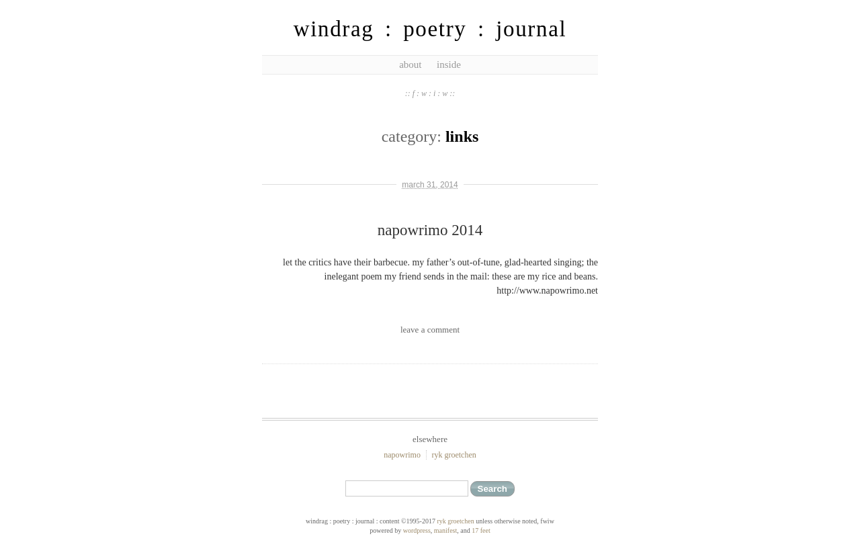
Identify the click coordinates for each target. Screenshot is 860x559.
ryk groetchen (453, 455)
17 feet (481, 530)
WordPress (417, 530)
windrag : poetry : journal (430, 29)
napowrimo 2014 (430, 230)
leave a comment (430, 330)
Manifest (445, 530)
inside (449, 64)
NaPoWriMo (402, 455)
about (410, 64)
